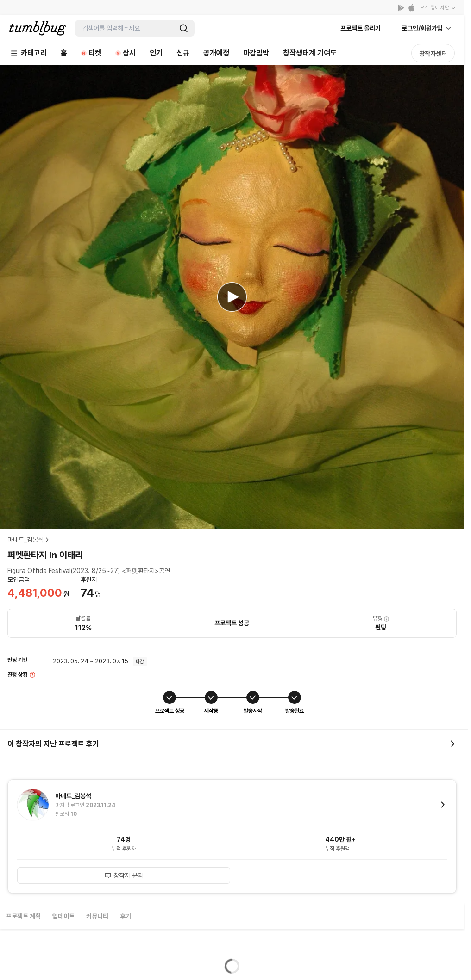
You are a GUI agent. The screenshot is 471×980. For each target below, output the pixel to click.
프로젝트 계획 (23, 916)
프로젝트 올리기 (360, 28)
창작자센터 (433, 53)
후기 (125, 916)
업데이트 (63, 916)
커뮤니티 (97, 916)
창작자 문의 (123, 875)
